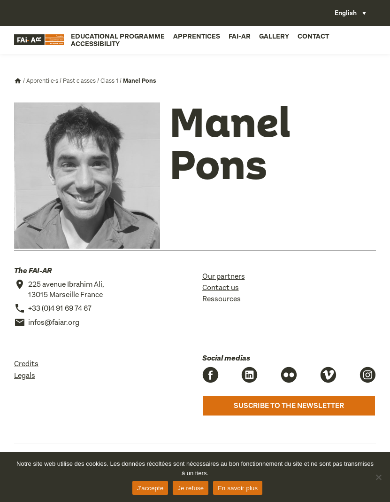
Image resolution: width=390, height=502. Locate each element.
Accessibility (95, 43)
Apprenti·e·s (42, 81)
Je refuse (190, 488)
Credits (26, 364)
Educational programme (118, 36)
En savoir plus (238, 488)
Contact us (220, 287)
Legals (24, 375)
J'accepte (150, 488)
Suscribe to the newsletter (289, 405)
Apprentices (196, 36)
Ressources (221, 299)
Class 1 (109, 81)
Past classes (79, 81)
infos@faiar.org (53, 322)
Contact (313, 36)
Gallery (274, 36)
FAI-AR (240, 36)
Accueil (18, 81)
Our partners (223, 276)
